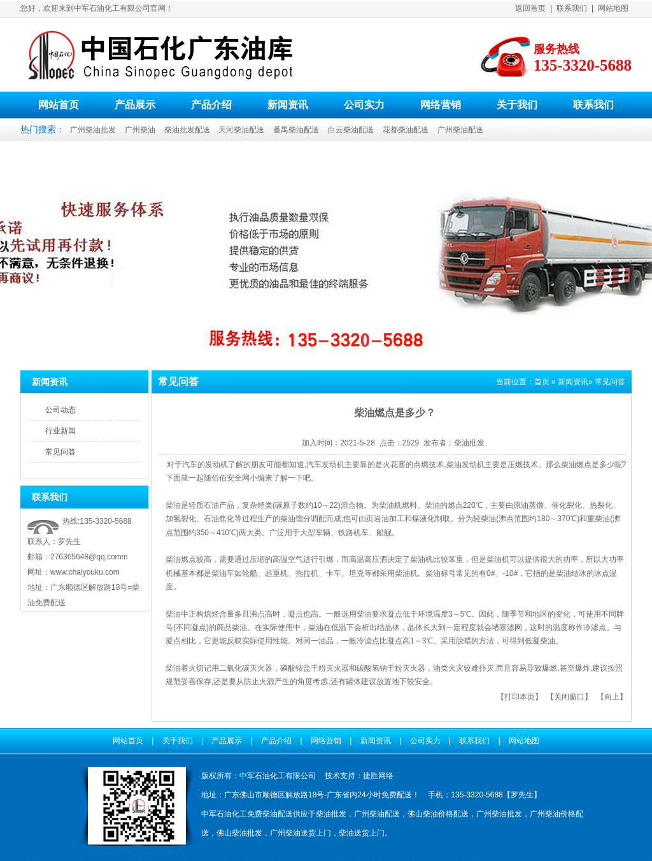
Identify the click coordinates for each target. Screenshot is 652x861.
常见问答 (60, 451)
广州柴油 (140, 129)
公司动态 (60, 409)
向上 (612, 696)
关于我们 (517, 104)
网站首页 (58, 104)
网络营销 (440, 104)
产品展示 (135, 104)
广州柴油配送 (460, 129)
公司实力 (364, 104)
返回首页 (530, 8)
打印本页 (519, 696)
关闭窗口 (569, 696)
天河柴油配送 (241, 129)
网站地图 (613, 8)
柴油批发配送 (187, 129)
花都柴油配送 (406, 129)
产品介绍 (211, 104)
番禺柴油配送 (296, 129)
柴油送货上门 (362, 833)
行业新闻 (60, 430)
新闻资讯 (287, 104)
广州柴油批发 (93, 129)
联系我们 (571, 8)
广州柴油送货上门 (300, 833)
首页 (541, 381)
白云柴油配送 (351, 129)
